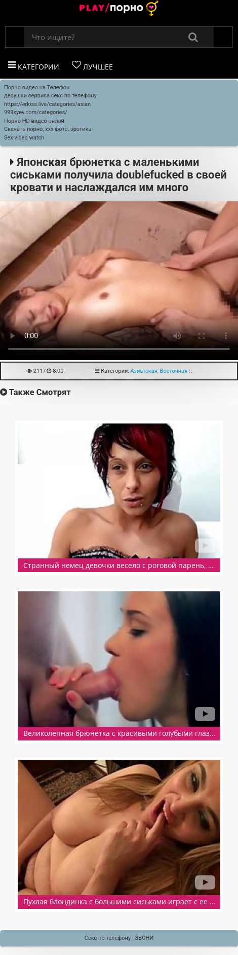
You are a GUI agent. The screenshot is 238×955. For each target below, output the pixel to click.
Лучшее (92, 66)
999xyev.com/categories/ (35, 112)
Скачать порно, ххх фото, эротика (48, 129)
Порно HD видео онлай (34, 121)
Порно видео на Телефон (36, 87)
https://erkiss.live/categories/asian (47, 104)
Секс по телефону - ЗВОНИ (119, 938)
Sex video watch (24, 137)
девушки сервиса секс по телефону (50, 95)
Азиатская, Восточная (158, 371)
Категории (33, 66)
